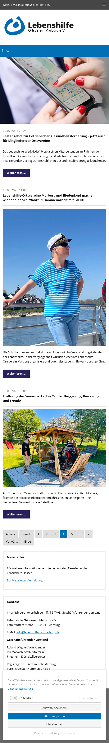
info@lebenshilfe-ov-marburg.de (37, 632)
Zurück (26, 534)
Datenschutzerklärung (20, 688)
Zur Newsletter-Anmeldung (25, 580)
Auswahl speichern (55, 708)
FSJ (49, 5)
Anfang (10, 534)
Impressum (68, 733)
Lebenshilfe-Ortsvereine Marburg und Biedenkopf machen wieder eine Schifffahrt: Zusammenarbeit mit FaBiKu (49, 197)
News (6, 5)
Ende (27, 542)
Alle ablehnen (54, 724)
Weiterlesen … (14, 172)
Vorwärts (12, 542)
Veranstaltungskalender (28, 5)
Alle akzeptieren (54, 716)
